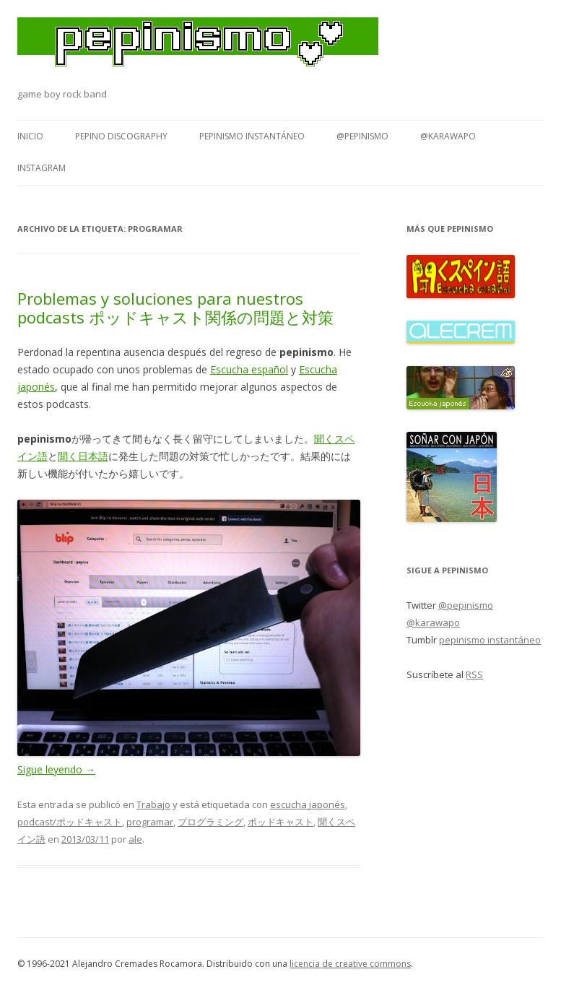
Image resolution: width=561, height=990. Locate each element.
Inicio (30, 136)
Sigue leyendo (56, 769)
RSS (474, 674)
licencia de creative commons (350, 964)
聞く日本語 (83, 456)
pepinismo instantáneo (252, 136)
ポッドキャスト (280, 821)
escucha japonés (307, 804)
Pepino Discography (121, 136)
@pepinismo (362, 136)
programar (149, 821)
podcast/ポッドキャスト (69, 821)
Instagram (41, 168)
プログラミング (210, 821)
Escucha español (249, 369)
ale (135, 839)
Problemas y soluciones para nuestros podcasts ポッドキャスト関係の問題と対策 (175, 307)
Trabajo (153, 804)
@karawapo (448, 136)
